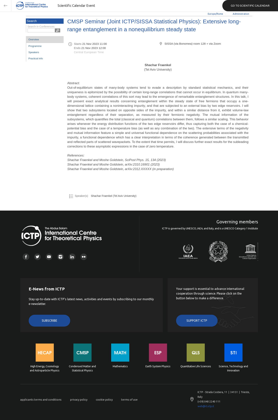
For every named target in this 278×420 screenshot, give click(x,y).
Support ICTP (196, 320)
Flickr (83, 257)
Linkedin (72, 257)
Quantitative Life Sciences (195, 366)
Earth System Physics (158, 366)
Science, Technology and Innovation (233, 368)
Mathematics (120, 366)
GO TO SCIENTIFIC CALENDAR (250, 5)
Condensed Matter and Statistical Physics (82, 368)
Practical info (35, 58)
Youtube (49, 257)
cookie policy (104, 399)
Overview (33, 39)
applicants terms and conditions (41, 399)
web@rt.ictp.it (206, 406)
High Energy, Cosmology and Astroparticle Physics (44, 368)
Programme (35, 46)
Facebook (26, 257)
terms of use (129, 399)
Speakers (33, 52)
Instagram (60, 257)
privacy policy (78, 399)
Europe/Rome (215, 13)
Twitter (37, 257)
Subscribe (49, 320)
